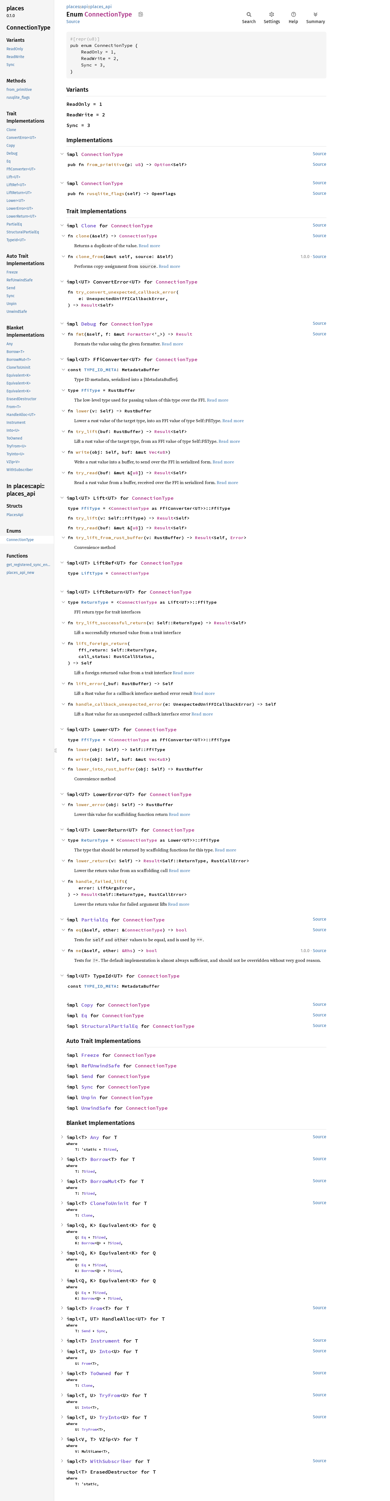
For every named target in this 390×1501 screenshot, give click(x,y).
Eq (84, 1015)
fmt (80, 334)
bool (181, 930)
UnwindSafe (96, 1108)
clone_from (89, 256)
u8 (138, 164)
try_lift (87, 431)
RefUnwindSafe (100, 1066)
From (96, 1308)
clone (82, 235)
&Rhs (127, 950)
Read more (149, 246)
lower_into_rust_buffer (105, 769)
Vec (153, 452)
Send (87, 1076)
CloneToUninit (109, 1203)
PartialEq (94, 920)
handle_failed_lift (100, 881)
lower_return (92, 860)
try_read (87, 472)
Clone (88, 225)
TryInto (109, 1417)
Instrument (105, 1341)
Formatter (139, 334)
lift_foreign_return (101, 643)
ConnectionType (102, 154)
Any (94, 1137)
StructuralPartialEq (109, 1026)
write (82, 452)
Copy (87, 1005)
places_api (101, 6)
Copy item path (140, 14)
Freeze (90, 1055)
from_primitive (106, 164)
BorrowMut (103, 1181)
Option (162, 164)
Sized (110, 1149)
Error (237, 537)
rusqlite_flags (106, 193)
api (85, 6)
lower (82, 411)
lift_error (89, 683)
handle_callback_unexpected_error (119, 704)
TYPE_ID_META (100, 369)
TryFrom (109, 1395)
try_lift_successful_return (111, 622)
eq (78, 930)
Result (89, 305)
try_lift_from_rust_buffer (110, 537)
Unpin (88, 1097)
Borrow (99, 1159)
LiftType (92, 573)
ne (78, 950)
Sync (87, 1087)
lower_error (91, 804)
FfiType (90, 390)
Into (105, 1351)
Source (73, 21)
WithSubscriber (111, 1461)
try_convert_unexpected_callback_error (126, 292)
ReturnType (94, 602)
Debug (88, 324)
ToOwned (100, 1373)
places (72, 6)
